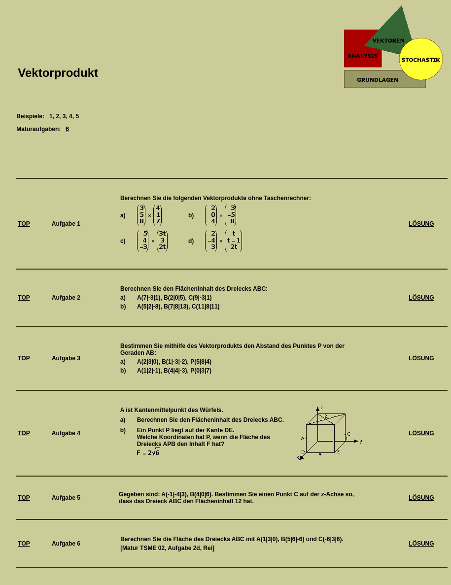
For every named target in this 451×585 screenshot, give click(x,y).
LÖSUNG (421, 223)
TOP (24, 223)
